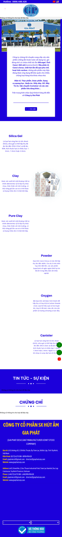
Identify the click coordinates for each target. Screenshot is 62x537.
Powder (46, 255)
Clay (15, 176)
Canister (46, 335)
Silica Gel (15, 136)
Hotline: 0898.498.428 (15, 1)
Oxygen (46, 295)
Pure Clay (15, 215)
